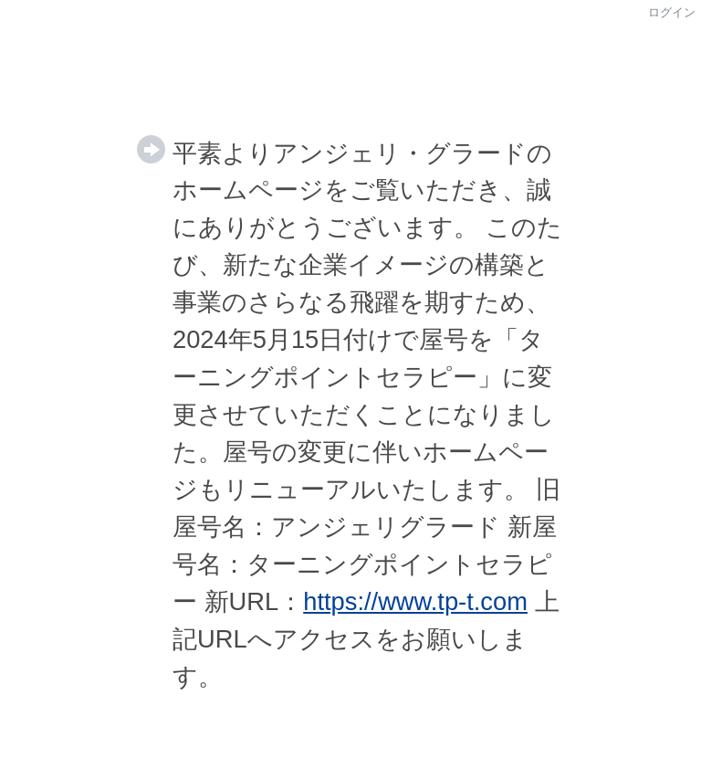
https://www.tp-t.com (415, 601)
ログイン (672, 12)
